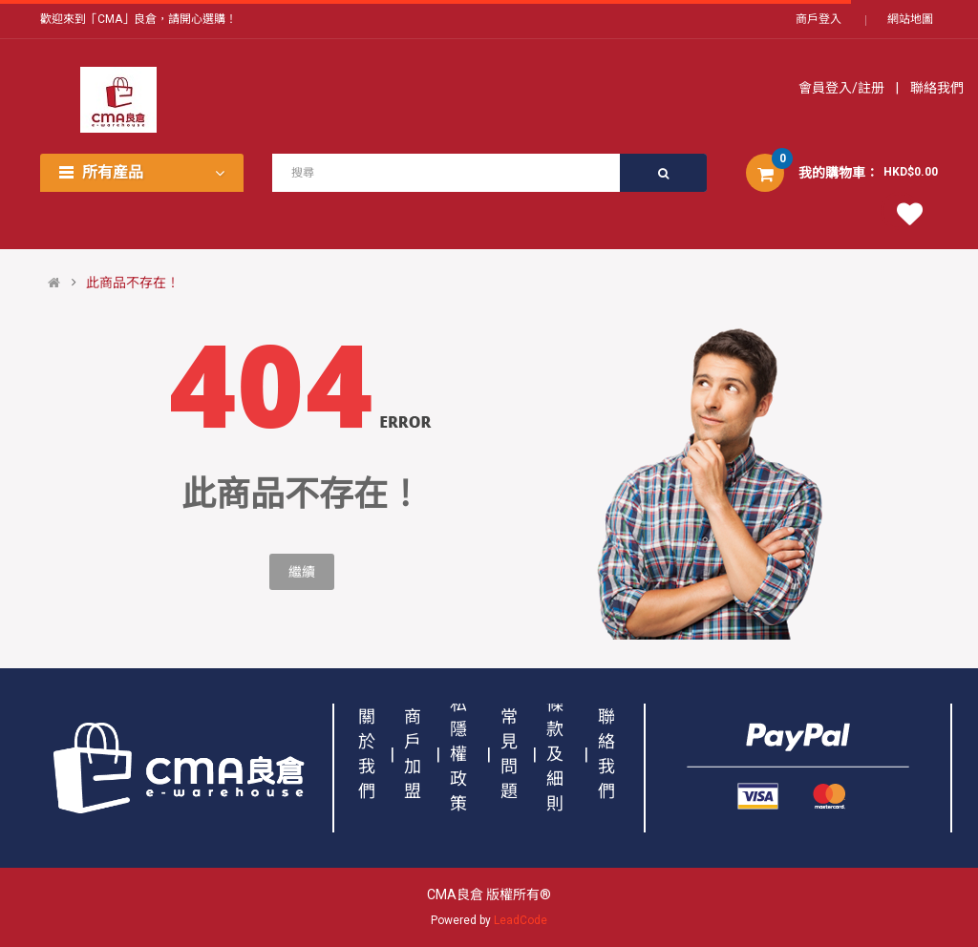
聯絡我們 (935, 87)
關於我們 (366, 753)
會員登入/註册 (842, 87)
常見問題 (509, 753)
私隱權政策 (458, 753)
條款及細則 (554, 753)
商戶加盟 (412, 753)
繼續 (301, 571)
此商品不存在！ (133, 282)
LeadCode (520, 920)
